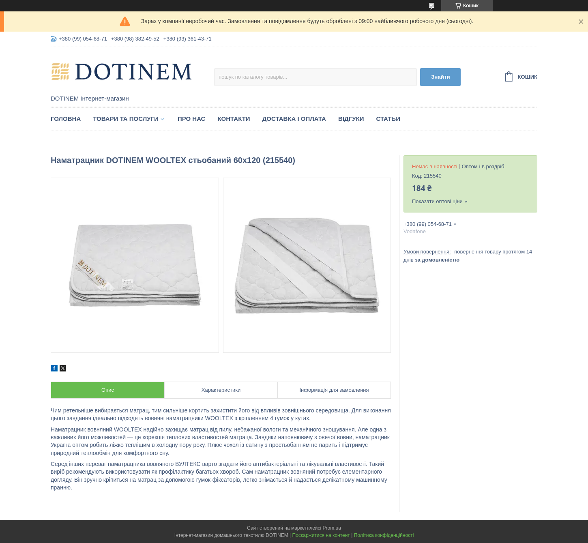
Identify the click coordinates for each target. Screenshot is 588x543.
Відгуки (351, 119)
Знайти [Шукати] (440, 77)
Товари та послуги (126, 119)
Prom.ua (332, 528)
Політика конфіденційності (384, 535)
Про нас (192, 119)
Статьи (388, 119)
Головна (66, 119)
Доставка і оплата (294, 119)
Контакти (233, 119)
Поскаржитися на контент (321, 535)
